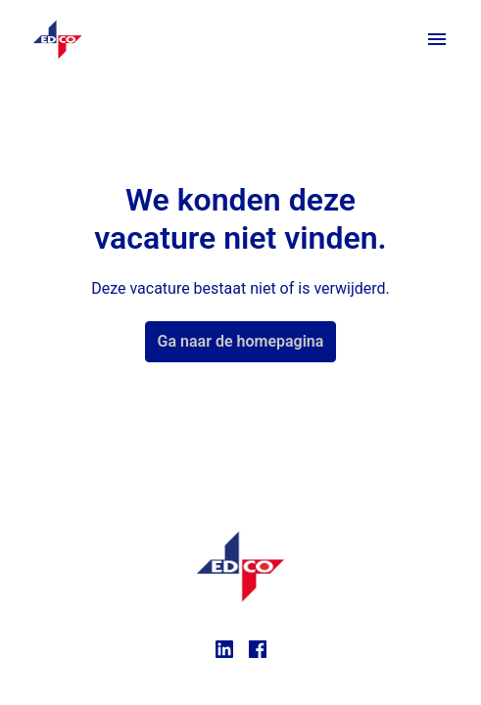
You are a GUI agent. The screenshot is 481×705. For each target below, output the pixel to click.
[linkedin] (224, 649)
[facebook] (257, 649)
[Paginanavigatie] (436, 39)
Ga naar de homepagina (241, 341)
